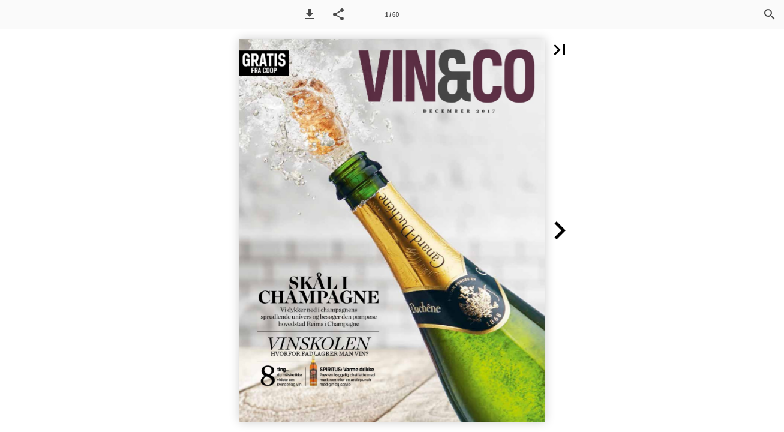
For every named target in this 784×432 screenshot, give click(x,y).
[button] (309, 14)
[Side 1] (391, 14)
